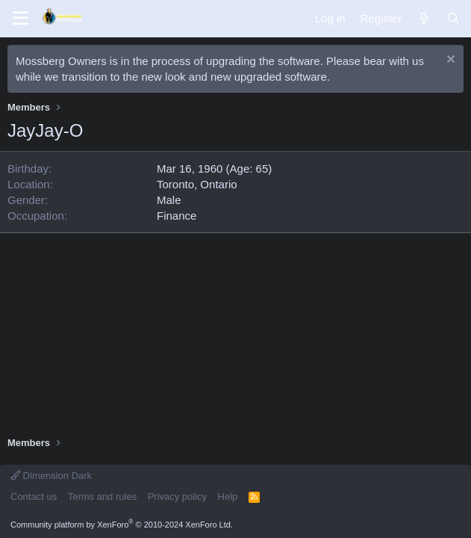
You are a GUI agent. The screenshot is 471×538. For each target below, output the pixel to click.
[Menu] (20, 18)
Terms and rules (102, 496)
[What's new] (423, 18)
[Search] (453, 18)
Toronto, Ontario (197, 184)
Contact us (33, 496)
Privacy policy (177, 496)
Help (228, 496)
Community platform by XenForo (121, 524)
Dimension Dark (51, 475)
